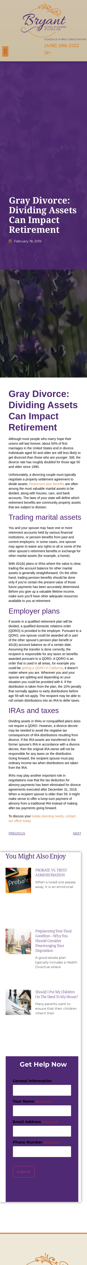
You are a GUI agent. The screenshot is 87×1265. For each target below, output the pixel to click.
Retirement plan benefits (46, 484)
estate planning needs (48, 816)
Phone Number (36, 1142)
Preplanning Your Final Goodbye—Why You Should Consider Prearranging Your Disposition (53, 940)
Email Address (35, 1122)
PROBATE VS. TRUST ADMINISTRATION (51, 872)
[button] (5, 51)
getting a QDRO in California (42, 668)
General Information (32, 1081)
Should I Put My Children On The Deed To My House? (56, 994)
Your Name (32, 1101)
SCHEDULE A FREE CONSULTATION (65, 39)
